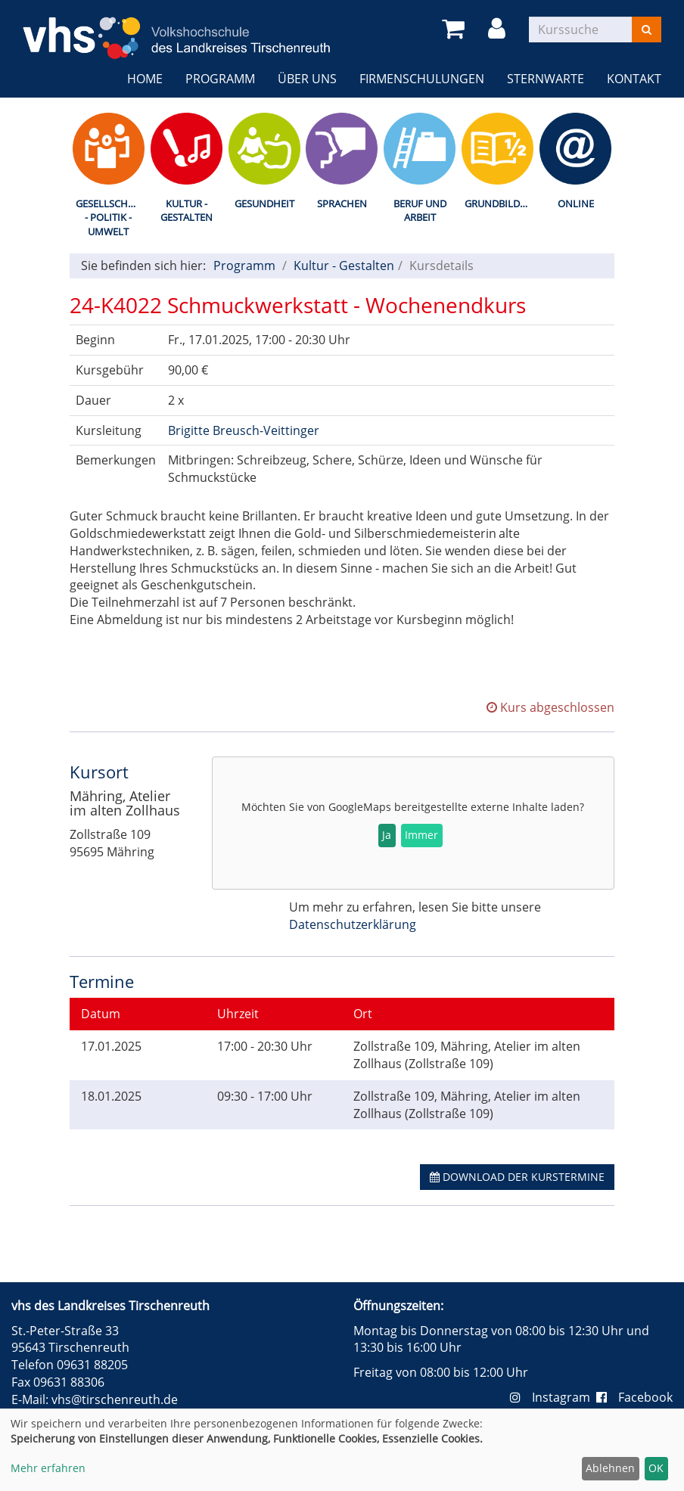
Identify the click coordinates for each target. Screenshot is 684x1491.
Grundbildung (500, 203)
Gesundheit (264, 203)
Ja (386, 835)
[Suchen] (646, 29)
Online (576, 203)
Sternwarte (545, 78)
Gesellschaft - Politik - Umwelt (110, 217)
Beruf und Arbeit (419, 211)
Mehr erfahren (48, 1468)
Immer (421, 835)
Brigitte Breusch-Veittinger (243, 430)
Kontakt (634, 78)
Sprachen (342, 203)
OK (656, 1468)
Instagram (553, 1397)
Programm (220, 78)
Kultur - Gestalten (186, 211)
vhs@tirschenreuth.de (114, 1399)
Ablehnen (610, 1468)
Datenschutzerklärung (352, 924)
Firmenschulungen (421, 78)
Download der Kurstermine (517, 1177)
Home (145, 78)
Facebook (634, 1397)
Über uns (307, 78)
